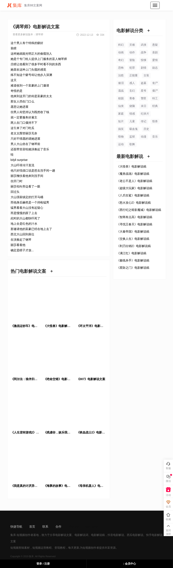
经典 (155, 106)
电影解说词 (81, 535)
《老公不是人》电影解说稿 (134, 180)
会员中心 (129, 563)
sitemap (74, 526)
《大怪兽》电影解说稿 (131, 166)
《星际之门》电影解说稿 (133, 267)
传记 (143, 121)
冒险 (132, 60)
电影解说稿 (98, 535)
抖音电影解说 (116, 535)
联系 (45, 526)
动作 (132, 52)
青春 (132, 98)
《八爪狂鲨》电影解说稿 (133, 195)
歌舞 (132, 144)
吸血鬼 (133, 129)
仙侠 (121, 106)
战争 (143, 52)
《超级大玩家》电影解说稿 (134, 188)
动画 (121, 52)
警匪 (143, 98)
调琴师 (39, 34)
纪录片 (145, 113)
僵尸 (155, 90)
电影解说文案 (63, 535)
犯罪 (132, 67)
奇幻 (121, 60)
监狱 (132, 136)
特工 (155, 98)
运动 (121, 144)
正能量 (133, 75)
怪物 (121, 136)
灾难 (132, 44)
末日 (143, 106)
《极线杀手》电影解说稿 (133, 260)
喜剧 (155, 52)
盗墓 (143, 83)
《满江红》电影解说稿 (131, 253)
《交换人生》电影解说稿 (133, 238)
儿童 (132, 121)
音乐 (155, 136)
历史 (146, 129)
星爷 (143, 90)
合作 (58, 526)
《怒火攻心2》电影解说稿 (134, 202)
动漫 (143, 136)
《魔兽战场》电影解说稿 (133, 173)
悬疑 (155, 44)
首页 (32, 526)
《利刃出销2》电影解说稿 (134, 245)
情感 (132, 113)
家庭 (121, 113)
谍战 (121, 90)
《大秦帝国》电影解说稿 (133, 231)
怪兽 (155, 121)
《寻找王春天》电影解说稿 (134, 224)
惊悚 (143, 60)
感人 (132, 83)
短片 (121, 121)
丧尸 (155, 83)
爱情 (155, 60)
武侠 (143, 44)
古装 (146, 75)
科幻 (121, 44)
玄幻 (132, 90)
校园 (121, 98)
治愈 (121, 75)
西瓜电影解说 (135, 535)
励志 (155, 67)
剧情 (143, 67)
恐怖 (121, 67)
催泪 (121, 83)
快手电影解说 (154, 535)
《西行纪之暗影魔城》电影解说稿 (139, 209)
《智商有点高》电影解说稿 (134, 217)
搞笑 (121, 129)
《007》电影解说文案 (91, 379)
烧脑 (132, 106)
